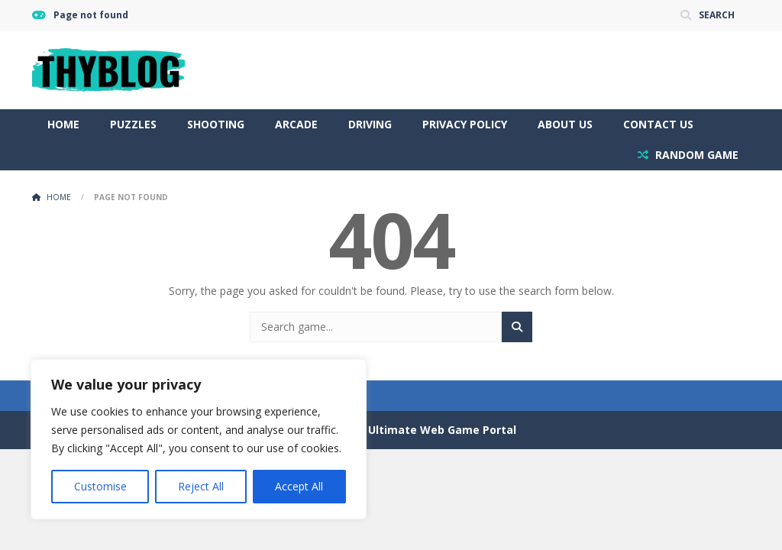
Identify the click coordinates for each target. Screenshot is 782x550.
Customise (100, 486)
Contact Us (658, 124)
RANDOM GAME (695, 154)
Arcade (296, 124)
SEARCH (717, 14)
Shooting (215, 124)
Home (63, 124)
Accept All (299, 486)
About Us (565, 124)
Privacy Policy (464, 124)
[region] (199, 439)
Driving (370, 124)
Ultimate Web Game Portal (442, 429)
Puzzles (133, 124)
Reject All (201, 486)
